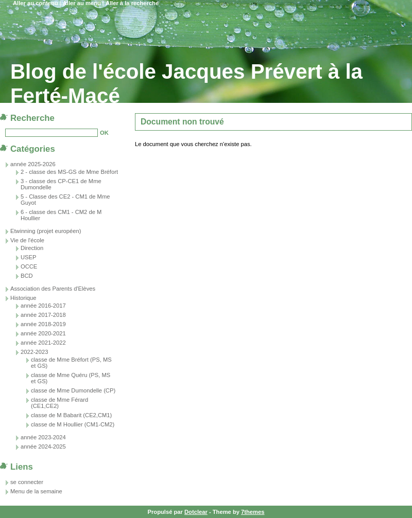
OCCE (29, 266)
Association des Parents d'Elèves (52, 288)
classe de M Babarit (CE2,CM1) (71, 415)
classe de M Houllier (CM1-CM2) (72, 424)
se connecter (26, 482)
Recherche (32, 118)
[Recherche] (51, 133)
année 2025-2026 (33, 164)
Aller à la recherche (132, 3)
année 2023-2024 (43, 437)
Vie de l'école (27, 240)
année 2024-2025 (43, 446)
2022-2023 (34, 352)
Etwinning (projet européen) (45, 231)
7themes (252, 512)
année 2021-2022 (43, 343)
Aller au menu (82, 3)
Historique (23, 298)
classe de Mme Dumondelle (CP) (73, 390)
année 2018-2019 (43, 324)
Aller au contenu (35, 3)
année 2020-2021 (43, 333)
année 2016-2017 (43, 305)
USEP (28, 257)
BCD (27, 276)
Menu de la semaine (36, 491)
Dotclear (196, 512)
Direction (32, 248)
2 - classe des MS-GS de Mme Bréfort (69, 172)
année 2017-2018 (43, 315)
